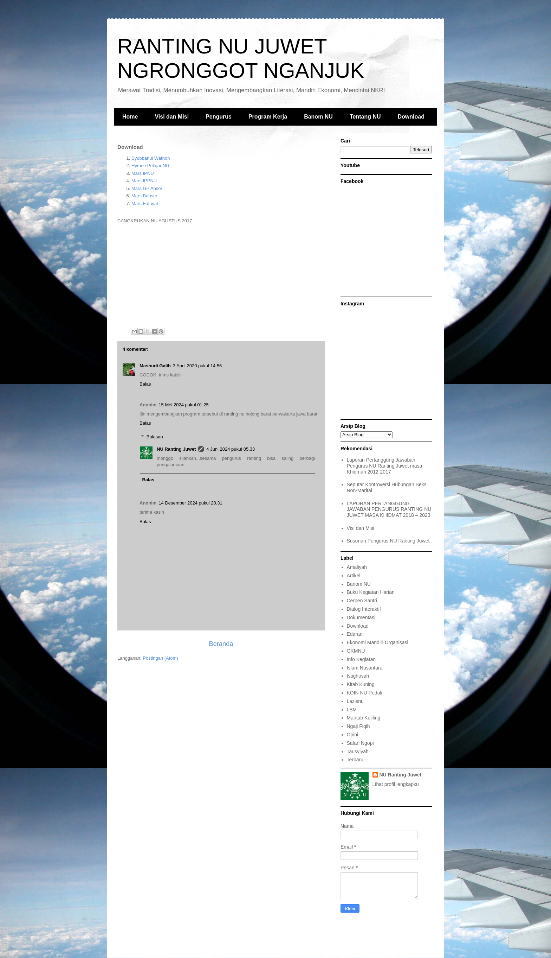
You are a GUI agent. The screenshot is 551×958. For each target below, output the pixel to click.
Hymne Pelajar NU (150, 165)
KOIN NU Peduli (364, 693)
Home (130, 117)
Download (411, 117)
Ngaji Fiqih (358, 726)
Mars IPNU (142, 173)
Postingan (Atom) (160, 658)
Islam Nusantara (365, 668)
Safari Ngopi (360, 743)
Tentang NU (365, 117)
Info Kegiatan (361, 659)
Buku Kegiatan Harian (371, 592)
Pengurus (219, 117)
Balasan (155, 436)
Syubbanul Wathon (150, 158)
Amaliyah (357, 567)
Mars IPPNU (144, 180)
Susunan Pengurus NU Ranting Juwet (388, 541)
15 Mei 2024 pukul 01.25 (183, 404)
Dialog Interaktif (364, 609)
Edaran (355, 634)
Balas (145, 384)
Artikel (354, 575)
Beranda (221, 643)
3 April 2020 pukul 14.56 (197, 365)
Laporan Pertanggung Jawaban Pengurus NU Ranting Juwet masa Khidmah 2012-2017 (384, 466)
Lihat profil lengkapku (395, 784)
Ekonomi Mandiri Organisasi (377, 642)
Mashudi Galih (155, 365)
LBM (352, 709)
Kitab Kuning (361, 684)
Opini (352, 734)
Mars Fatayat (144, 203)
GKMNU (356, 651)
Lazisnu (355, 701)
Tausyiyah (358, 751)
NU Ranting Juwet (176, 449)
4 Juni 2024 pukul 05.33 (230, 449)
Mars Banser (144, 195)
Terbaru (355, 759)
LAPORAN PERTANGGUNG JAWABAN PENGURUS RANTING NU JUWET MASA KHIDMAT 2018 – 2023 (389, 509)
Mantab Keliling (364, 718)
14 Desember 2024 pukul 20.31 (190, 503)
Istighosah (358, 676)
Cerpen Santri (362, 600)
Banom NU (318, 117)
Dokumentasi (361, 617)
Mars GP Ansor (146, 188)
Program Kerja (267, 117)
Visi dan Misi (172, 117)
